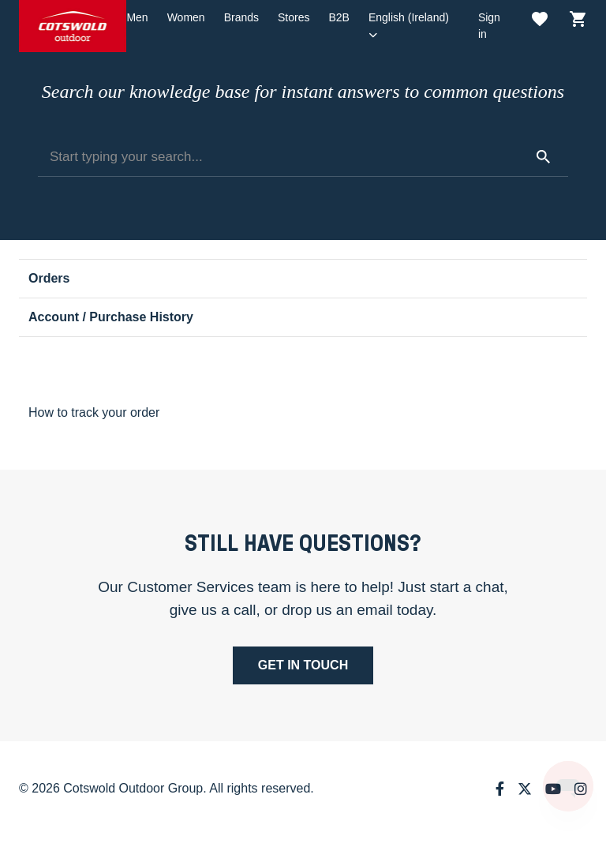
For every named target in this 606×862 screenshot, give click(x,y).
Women (186, 17)
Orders (48, 278)
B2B (338, 17)
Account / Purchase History (110, 317)
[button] (413, 26)
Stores (293, 17)
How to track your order (93, 412)
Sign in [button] (489, 25)
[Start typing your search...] (303, 157)
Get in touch (303, 665)
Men (137, 17)
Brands (241, 17)
